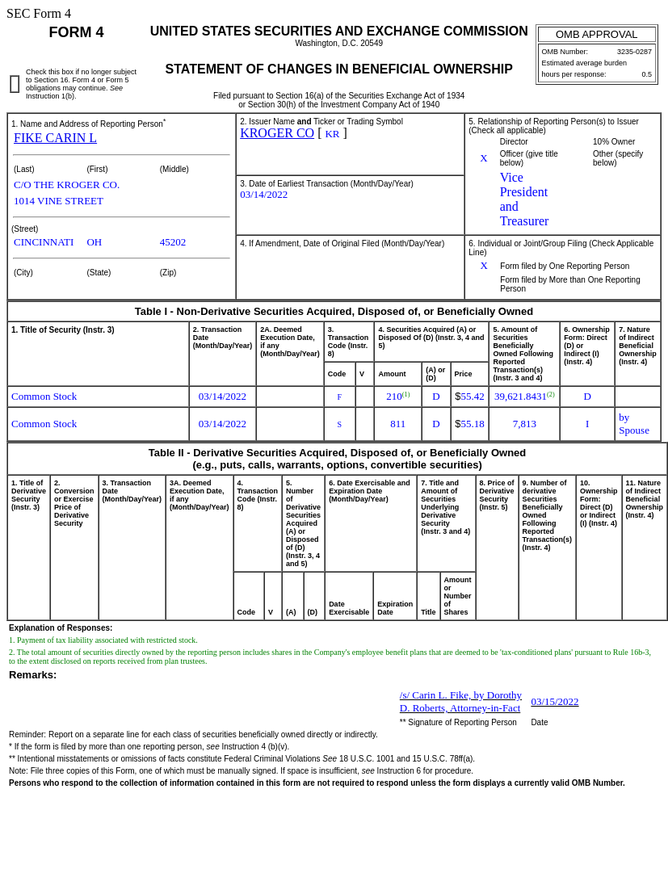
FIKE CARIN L (55, 138)
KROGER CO (277, 133)
